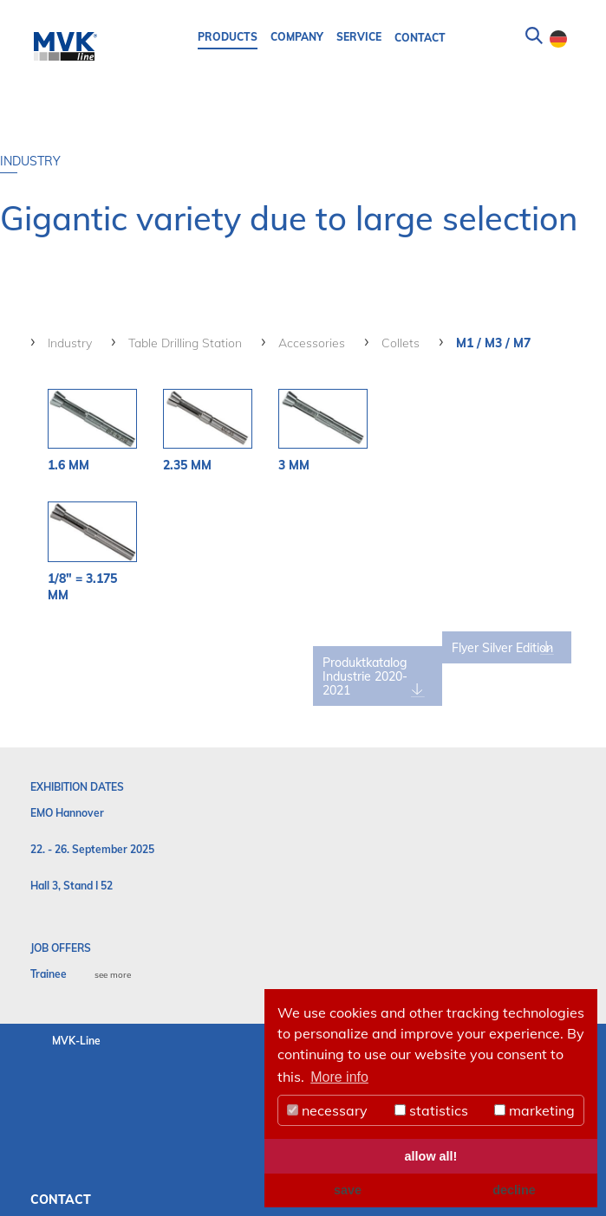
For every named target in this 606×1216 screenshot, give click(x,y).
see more (112, 973)
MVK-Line (76, 1038)
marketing (534, 1110)
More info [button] (339, 1077)
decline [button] (514, 1190)
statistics (431, 1110)
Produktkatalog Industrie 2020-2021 (391, 674)
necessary (327, 1110)
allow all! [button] (431, 1156)
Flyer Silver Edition (495, 653)
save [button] (348, 1190)
